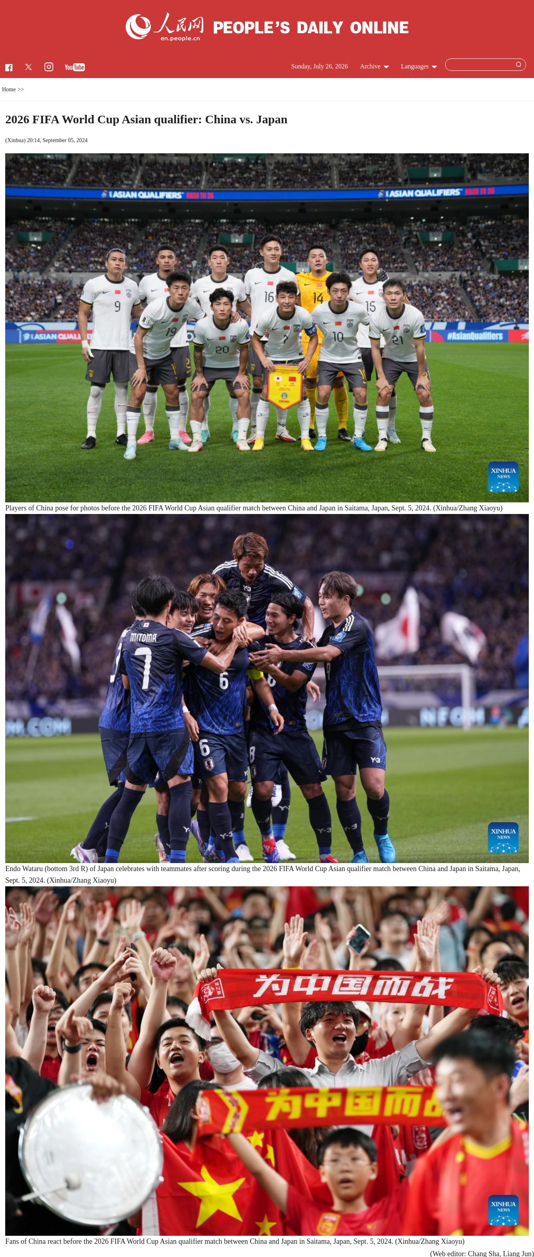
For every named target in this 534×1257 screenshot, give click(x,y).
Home (9, 89)
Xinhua (15, 140)
